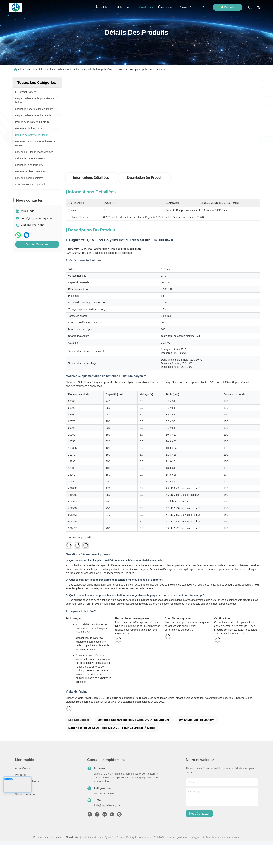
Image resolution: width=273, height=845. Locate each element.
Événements (166, 7)
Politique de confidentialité (48, 837)
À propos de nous (126, 7)
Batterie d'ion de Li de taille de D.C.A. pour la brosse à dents (111, 727)
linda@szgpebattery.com (37, 218)
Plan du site (72, 837)
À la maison (104, 7)
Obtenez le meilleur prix (195, 139)
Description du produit (144, 177)
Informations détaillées (91, 177)
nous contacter (188, 7)
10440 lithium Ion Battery (196, 719)
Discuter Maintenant (37, 244)
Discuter (227, 7)
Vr (203, 7)
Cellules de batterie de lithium (63, 69)
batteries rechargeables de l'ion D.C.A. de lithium (133, 719)
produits (146, 7)
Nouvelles (21, 787)
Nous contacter (25, 794)
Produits (39, 69)
